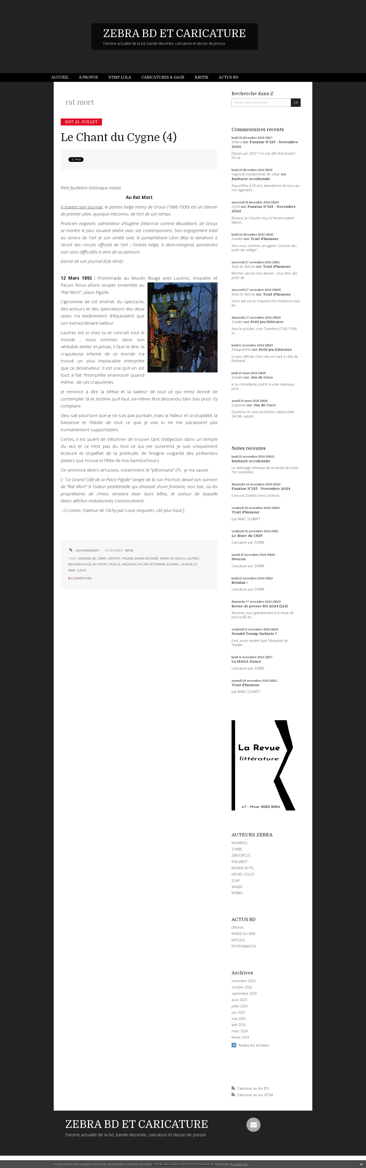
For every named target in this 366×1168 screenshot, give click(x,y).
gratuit (114, 558)
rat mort (100, 564)
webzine (84, 558)
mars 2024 (240, 1031)
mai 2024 (239, 1019)
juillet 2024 (240, 1006)
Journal (81, 207)
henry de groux (172, 558)
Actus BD (228, 77)
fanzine (127, 558)
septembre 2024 (244, 993)
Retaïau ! (239, 583)
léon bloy (189, 564)
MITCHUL (238, 940)
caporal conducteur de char (256, 174)
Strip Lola (120, 77)
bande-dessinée (147, 558)
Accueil (60, 77)
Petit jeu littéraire (266, 322)
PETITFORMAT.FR (244, 946)
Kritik (201, 77)
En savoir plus (239, 1164)
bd (94, 558)
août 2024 (239, 1000)
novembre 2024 (243, 981)
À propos (88, 77)
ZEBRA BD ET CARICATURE (174, 34)
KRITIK (129, 550)
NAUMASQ (239, 843)
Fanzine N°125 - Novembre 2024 (261, 489)
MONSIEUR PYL (243, 868)
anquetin (129, 564)
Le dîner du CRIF (247, 536)
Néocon (239, 559)
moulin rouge (79, 564)
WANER (237, 887)
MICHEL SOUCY (243, 874)
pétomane (157, 564)
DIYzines (238, 927)
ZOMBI (237, 849)
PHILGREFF (239, 861)
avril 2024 (239, 1025)
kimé (71, 570)
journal (173, 564)
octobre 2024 (242, 987)
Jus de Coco (261, 377)
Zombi (237, 239)
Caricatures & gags (162, 77)
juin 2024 (238, 1012)
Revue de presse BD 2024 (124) (260, 606)
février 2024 (240, 1037)
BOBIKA (237, 893)
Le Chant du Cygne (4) (119, 137)
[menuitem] (62, 77)
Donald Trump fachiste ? (254, 634)
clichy (81, 570)
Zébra (237, 142)
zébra (102, 558)
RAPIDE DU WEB (243, 934)
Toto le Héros (243, 266)
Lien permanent (83, 550)
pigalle (114, 564)
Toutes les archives (253, 1045)
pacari (143, 564)
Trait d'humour (264, 239)
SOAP (236, 880)
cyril (236, 207)
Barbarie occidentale (251, 179)
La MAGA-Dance (246, 661)
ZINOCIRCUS (241, 855)
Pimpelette (241, 350)
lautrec (193, 558)
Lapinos (239, 405)
